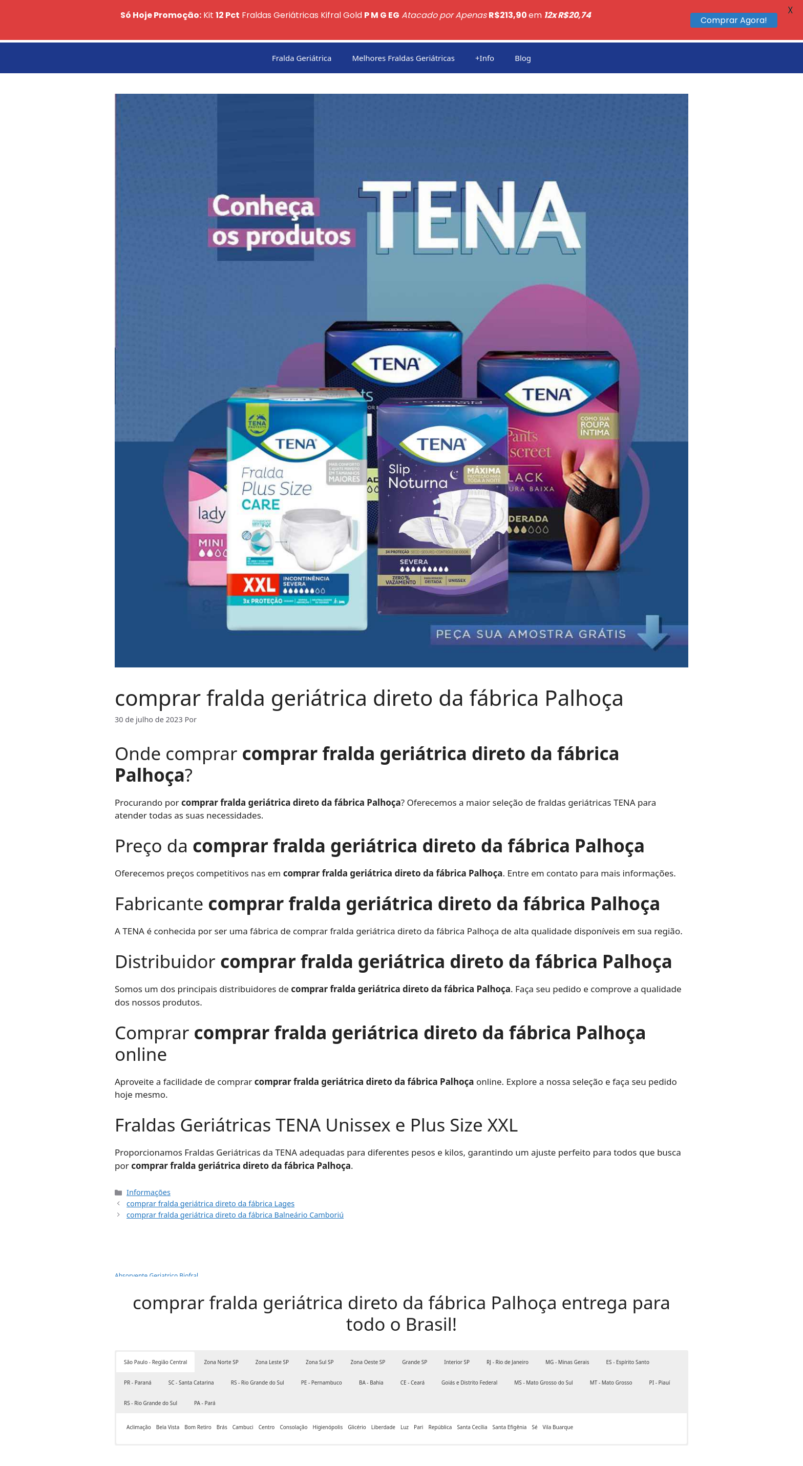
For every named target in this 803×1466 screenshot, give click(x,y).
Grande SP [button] (414, 1330)
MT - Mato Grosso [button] (611, 1350)
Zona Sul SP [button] (320, 1330)
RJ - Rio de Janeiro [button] (508, 1330)
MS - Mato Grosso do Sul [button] (543, 1350)
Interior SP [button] (457, 1330)
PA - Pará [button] (205, 1371)
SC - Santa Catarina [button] (191, 1350)
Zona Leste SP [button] (272, 1330)
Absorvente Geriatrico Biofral (156, 1244)
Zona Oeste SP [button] (368, 1330)
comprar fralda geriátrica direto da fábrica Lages (210, 1171)
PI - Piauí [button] (659, 1350)
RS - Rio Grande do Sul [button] (257, 1350)
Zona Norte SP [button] (221, 1330)
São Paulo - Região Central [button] (155, 1330)
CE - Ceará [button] (412, 1350)
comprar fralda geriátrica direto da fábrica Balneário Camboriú (235, 1182)
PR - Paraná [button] (138, 1350)
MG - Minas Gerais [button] (567, 1330)
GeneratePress (441, 1450)
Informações (148, 1160)
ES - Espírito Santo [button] (627, 1330)
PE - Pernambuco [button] (321, 1350)
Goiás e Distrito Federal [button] (469, 1350)
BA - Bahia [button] (371, 1350)
